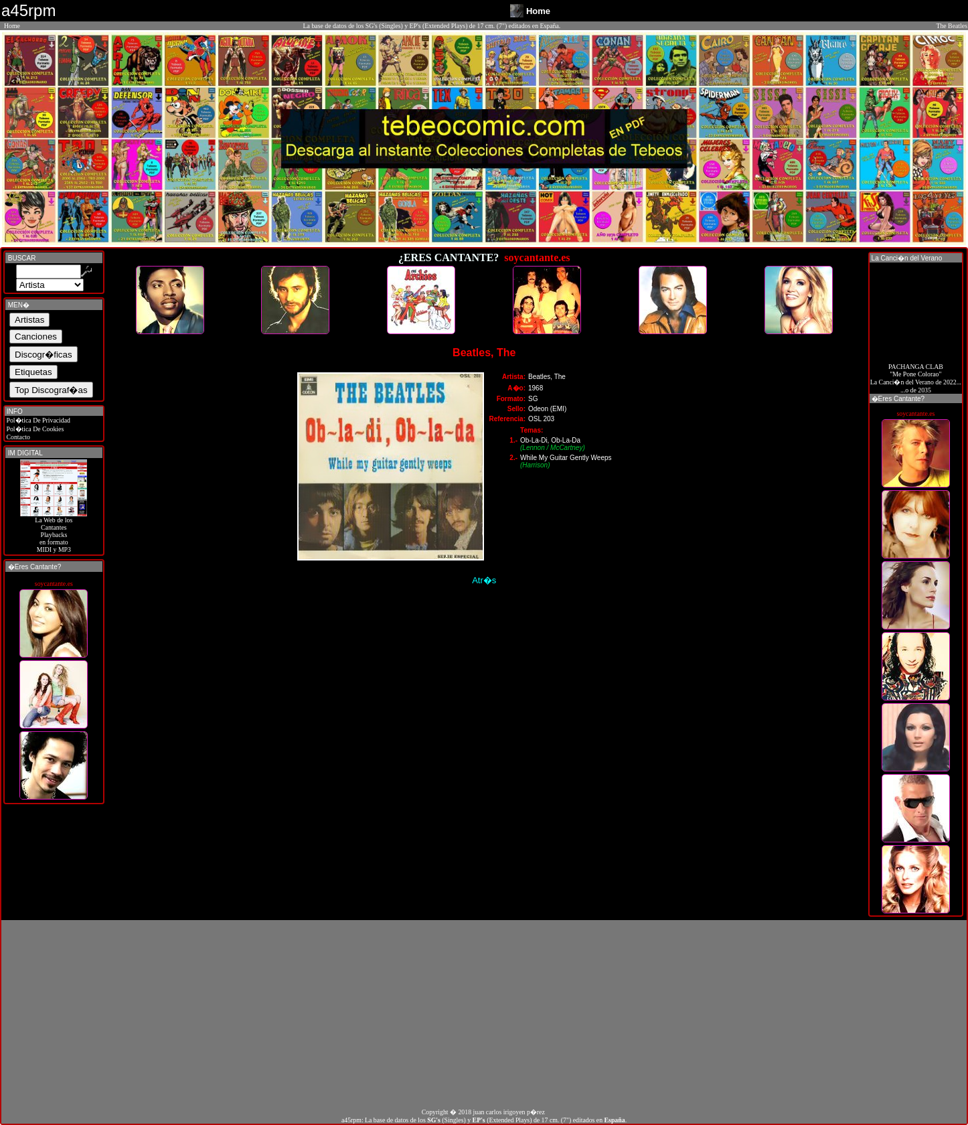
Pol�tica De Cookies (34, 429)
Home (12, 25)
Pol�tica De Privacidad (37, 420)
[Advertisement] (484, 1014)
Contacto (17, 437)
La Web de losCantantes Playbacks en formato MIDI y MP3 (53, 531)
